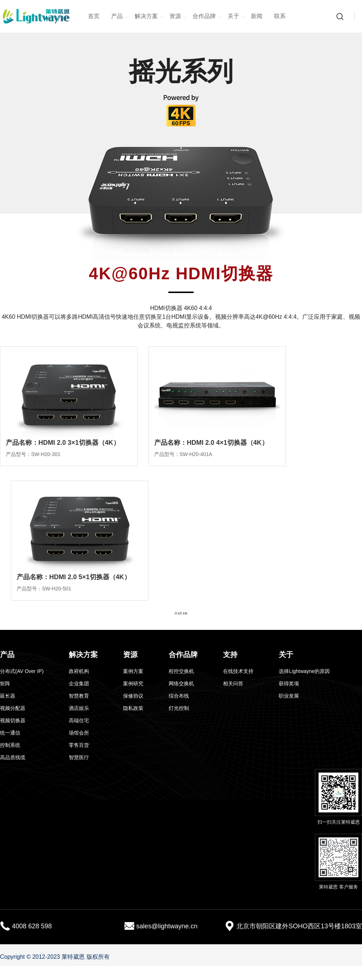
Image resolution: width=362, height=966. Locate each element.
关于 (236, 17)
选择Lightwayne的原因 (304, 671)
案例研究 (133, 683)
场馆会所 (79, 733)
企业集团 (79, 683)
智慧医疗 (79, 757)
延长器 (7, 696)
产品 (120, 17)
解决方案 (149, 17)
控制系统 (10, 745)
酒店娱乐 (79, 708)
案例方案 (133, 671)
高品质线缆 (12, 757)
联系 (280, 16)
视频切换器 (12, 720)
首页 (94, 16)
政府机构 (79, 671)
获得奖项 (289, 683)
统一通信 (10, 733)
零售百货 (79, 745)
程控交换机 (181, 671)
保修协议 (133, 696)
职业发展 (289, 696)
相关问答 (233, 683)
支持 (230, 654)
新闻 (256, 16)
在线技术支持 (238, 671)
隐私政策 (133, 708)
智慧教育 (79, 696)
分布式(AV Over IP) (21, 671)
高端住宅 (79, 720)
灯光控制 (179, 708)
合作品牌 (207, 17)
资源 (178, 17)
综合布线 (179, 696)
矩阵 (5, 683)
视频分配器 (12, 708)
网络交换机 (181, 683)
